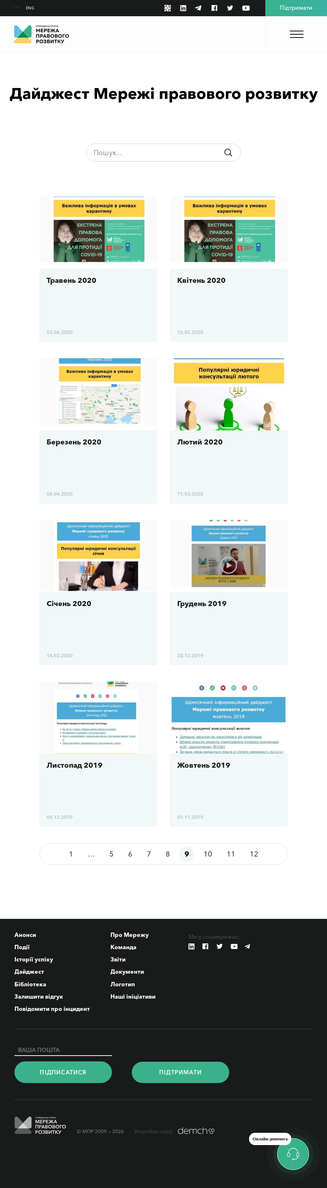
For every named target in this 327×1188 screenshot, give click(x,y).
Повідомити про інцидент (52, 1008)
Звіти (118, 959)
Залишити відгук (38, 996)
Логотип (122, 984)
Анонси (25, 934)
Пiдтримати (180, 1072)
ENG (30, 8)
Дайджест (29, 971)
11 (231, 854)
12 (254, 854)
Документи (127, 971)
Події (22, 947)
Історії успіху (33, 959)
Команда (123, 947)
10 (208, 854)
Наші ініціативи (133, 996)
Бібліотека (30, 984)
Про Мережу (129, 934)
